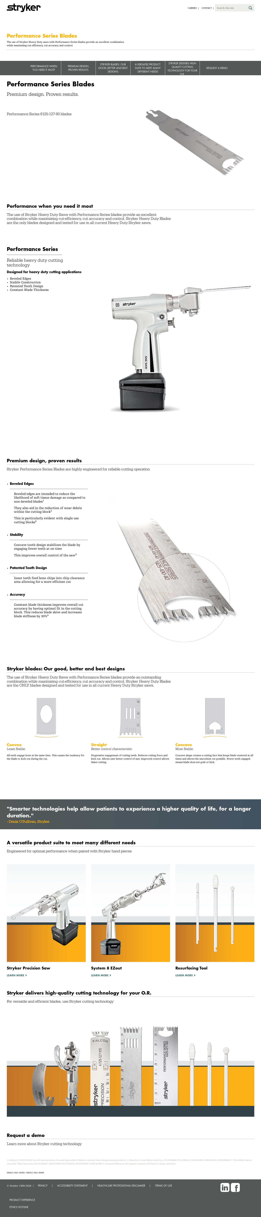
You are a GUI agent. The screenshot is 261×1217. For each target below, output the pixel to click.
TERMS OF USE (163, 1185)
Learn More (15, 975)
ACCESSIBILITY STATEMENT (72, 1185)
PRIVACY (43, 1185)
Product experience (22, 1200)
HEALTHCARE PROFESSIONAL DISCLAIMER (121, 1185)
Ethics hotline (19, 1207)
